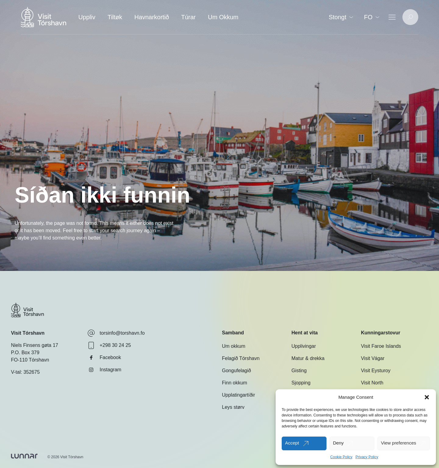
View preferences (398, 442)
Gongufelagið (236, 370)
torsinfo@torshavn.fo (116, 333)
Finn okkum (234, 382)
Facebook (104, 357)
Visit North (372, 382)
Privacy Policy (366, 457)
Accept (292, 442)
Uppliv (86, 17)
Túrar (188, 17)
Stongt (341, 17)
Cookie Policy (341, 457)
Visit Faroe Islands (381, 346)
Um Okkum (223, 17)
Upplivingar (303, 346)
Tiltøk (115, 17)
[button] (427, 397)
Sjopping (300, 382)
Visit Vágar (372, 358)
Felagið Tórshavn (240, 358)
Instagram (104, 369)
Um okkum (233, 346)
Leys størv (233, 407)
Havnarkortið (151, 17)
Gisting (299, 370)
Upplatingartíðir (238, 395)
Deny (338, 442)
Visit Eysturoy (376, 370)
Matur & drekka (307, 358)
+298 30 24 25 (109, 345)
